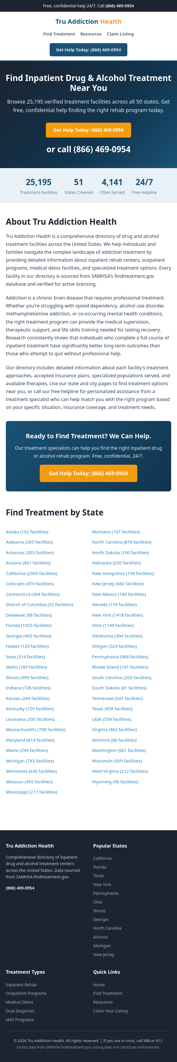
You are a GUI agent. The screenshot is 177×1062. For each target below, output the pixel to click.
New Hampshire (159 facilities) (123, 573)
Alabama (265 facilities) (29, 542)
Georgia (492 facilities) (28, 636)
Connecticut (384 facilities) (33, 594)
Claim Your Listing (110, 1011)
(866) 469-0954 (119, 6)
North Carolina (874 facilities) (121, 542)
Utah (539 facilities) (111, 719)
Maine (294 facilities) (27, 750)
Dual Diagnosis (20, 1011)
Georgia (100, 919)
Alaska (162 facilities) (27, 532)
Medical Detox (19, 1002)
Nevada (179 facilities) (114, 604)
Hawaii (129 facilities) (27, 646)
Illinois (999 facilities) (27, 677)
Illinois (99, 911)
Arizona (100, 937)
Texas (98, 875)
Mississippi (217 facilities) (31, 792)
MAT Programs (20, 1019)
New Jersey (103, 954)
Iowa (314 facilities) (25, 656)
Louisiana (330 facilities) (30, 719)
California (102, 858)
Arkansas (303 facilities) (30, 552)
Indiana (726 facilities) (28, 688)
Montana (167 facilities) (116, 532)
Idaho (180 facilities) (26, 667)
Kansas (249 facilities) (28, 698)
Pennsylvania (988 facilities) (120, 656)
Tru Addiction (88, 21)
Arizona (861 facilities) (28, 563)
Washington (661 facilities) (119, 750)
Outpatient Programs (26, 993)
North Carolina (107, 928)
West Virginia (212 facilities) (120, 771)
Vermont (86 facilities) (114, 740)
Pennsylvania (105, 893)
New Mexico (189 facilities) (119, 594)
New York (102, 884)
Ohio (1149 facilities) (112, 625)
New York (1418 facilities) (117, 615)
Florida (99, 867)
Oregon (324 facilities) (114, 646)
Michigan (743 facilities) (30, 761)
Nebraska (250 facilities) (116, 563)
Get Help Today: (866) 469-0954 (88, 50)
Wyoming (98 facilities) (115, 781)
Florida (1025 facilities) (29, 625)
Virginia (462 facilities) (114, 729)
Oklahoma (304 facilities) (117, 636)
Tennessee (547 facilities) (117, 698)
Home (99, 984)
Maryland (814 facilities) (30, 740)
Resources (91, 34)
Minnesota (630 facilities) (31, 771)
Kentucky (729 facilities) (30, 708)
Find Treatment (59, 34)
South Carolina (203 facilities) (121, 677)
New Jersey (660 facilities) (118, 583)
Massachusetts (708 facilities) (35, 729)
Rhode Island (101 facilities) (120, 667)
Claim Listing (120, 34)
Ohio (98, 902)
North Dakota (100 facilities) (120, 552)
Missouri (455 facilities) (29, 781)
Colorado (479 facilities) (30, 583)
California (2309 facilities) (31, 573)
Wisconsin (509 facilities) (117, 761)
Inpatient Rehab (21, 984)
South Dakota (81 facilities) (119, 688)
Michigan (102, 945)
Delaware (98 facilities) (29, 615)
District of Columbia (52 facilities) (39, 604)
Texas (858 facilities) (112, 708)
